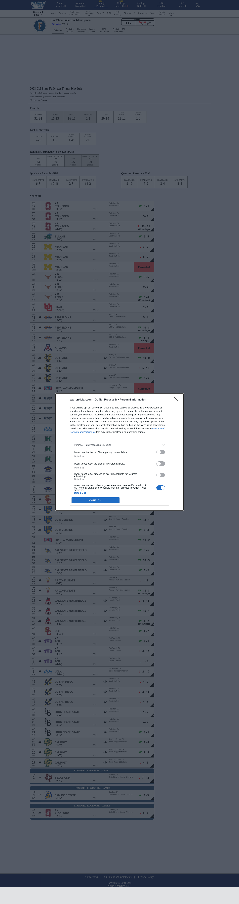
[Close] (177, 400)
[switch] (160, 452)
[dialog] (119, 452)
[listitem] (119, 445)
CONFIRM (95, 500)
